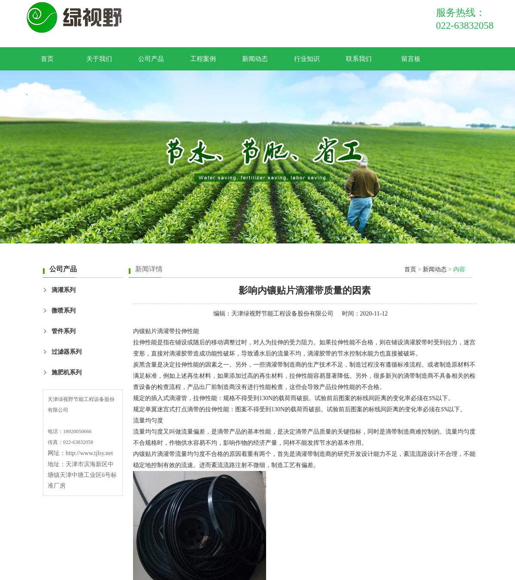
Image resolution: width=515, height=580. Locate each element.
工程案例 (203, 58)
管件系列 (64, 331)
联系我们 (359, 58)
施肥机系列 (67, 372)
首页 (47, 58)
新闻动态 (255, 58)
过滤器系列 (67, 352)
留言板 (411, 58)
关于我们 (99, 58)
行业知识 (307, 58)
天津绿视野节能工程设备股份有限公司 (282, 313)
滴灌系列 (64, 290)
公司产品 (151, 58)
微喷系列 (64, 310)
